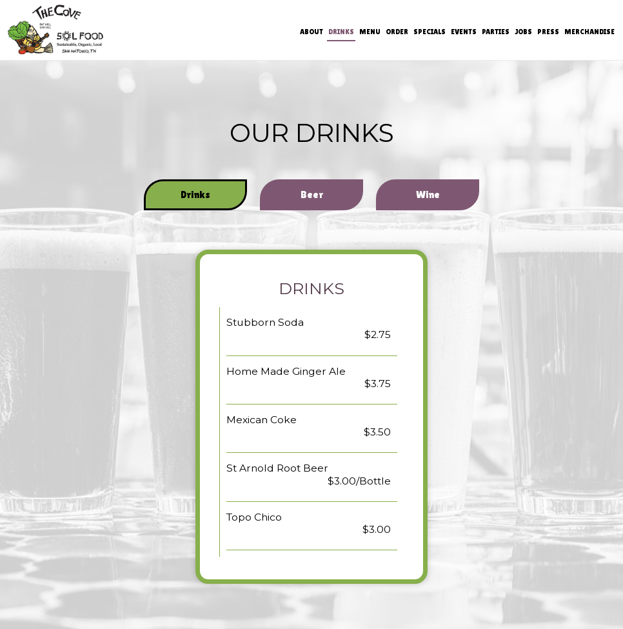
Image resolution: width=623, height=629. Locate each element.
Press (548, 32)
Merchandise (589, 32)
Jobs (522, 32)
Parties (495, 32)
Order (396, 32)
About (310, 32)
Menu (369, 32)
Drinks (340, 32)
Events (463, 32)
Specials (429, 32)
